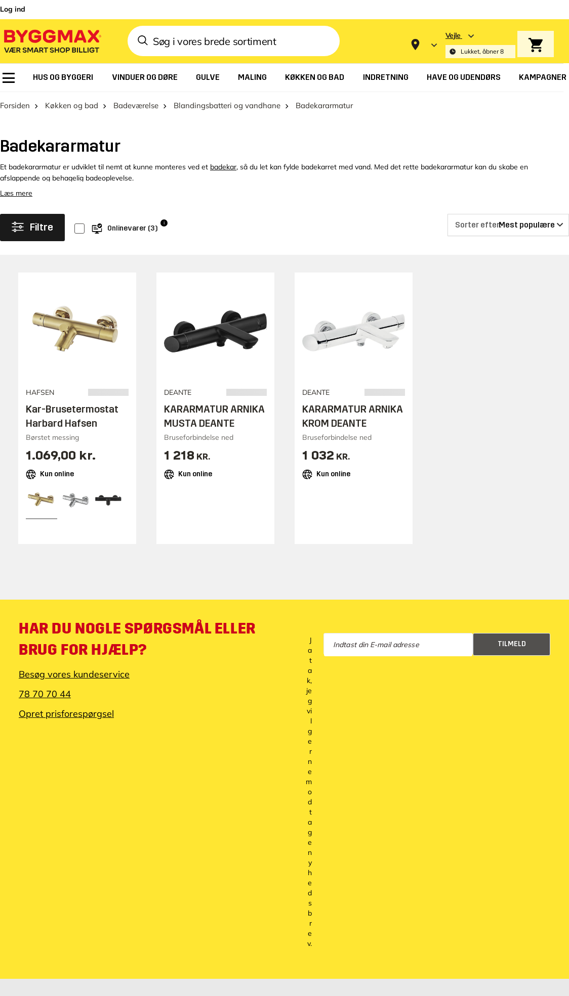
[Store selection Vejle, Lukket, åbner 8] (480, 44)
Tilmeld (512, 644)
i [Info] (164, 222)
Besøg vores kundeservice (74, 674)
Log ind (12, 9)
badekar (223, 166)
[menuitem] (9, 78)
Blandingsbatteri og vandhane (227, 105)
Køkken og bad (71, 105)
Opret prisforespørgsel (66, 713)
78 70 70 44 (45, 694)
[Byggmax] (51, 40)
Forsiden (15, 105)
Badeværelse (135, 105)
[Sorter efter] (508, 225)
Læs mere (16, 193)
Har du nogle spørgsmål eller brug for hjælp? (137, 639)
